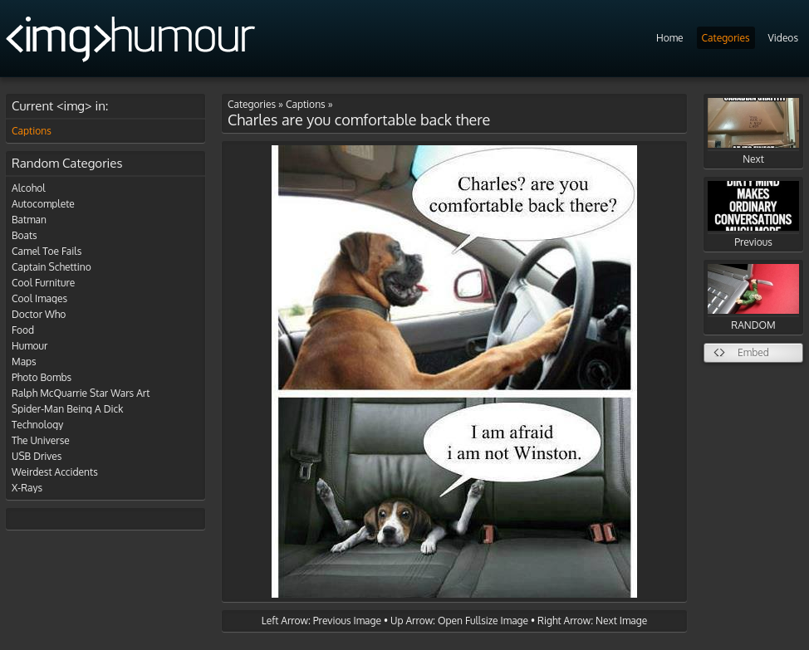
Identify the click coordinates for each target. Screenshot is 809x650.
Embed (753, 352)
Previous (753, 214)
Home (670, 38)
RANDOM (753, 297)
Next (753, 131)
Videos (783, 38)
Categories (726, 38)
